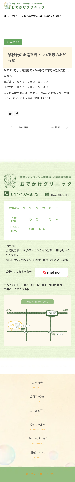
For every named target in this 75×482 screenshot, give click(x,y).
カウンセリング (37, 440)
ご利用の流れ (37, 399)
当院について (37, 454)
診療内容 (37, 385)
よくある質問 (37, 413)
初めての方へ (37, 427)
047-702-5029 (25, 194)
